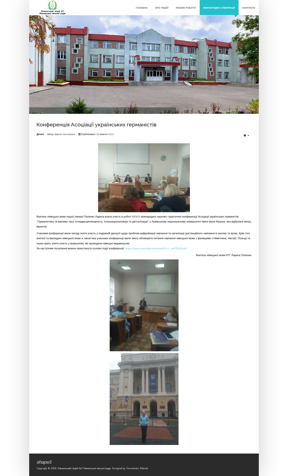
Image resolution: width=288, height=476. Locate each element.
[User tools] (246, 135)
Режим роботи (186, 7)
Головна (142, 7)
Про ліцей (161, 7)
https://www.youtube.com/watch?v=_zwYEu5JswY (156, 248)
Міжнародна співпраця (219, 7)
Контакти (248, 7)
